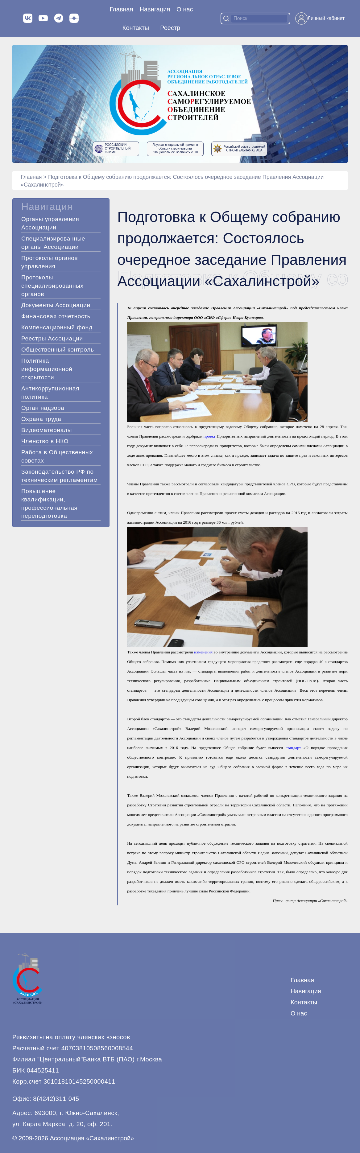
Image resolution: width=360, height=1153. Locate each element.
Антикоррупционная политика (50, 392)
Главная (121, 9)
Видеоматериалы (46, 430)
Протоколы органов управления (49, 262)
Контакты (135, 27)
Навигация (306, 991)
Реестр (170, 27)
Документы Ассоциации (55, 305)
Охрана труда (41, 419)
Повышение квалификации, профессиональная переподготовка (49, 503)
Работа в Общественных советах (57, 456)
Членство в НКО (44, 441)
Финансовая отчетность (55, 316)
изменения (203, 652)
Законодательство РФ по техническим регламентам (59, 475)
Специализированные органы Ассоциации (53, 242)
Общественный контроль (57, 349)
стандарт (293, 747)
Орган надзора (42, 408)
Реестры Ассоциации (52, 338)
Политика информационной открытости (46, 369)
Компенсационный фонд (57, 327)
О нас (184, 9)
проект (210, 436)
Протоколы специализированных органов (52, 285)
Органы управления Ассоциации (50, 223)
